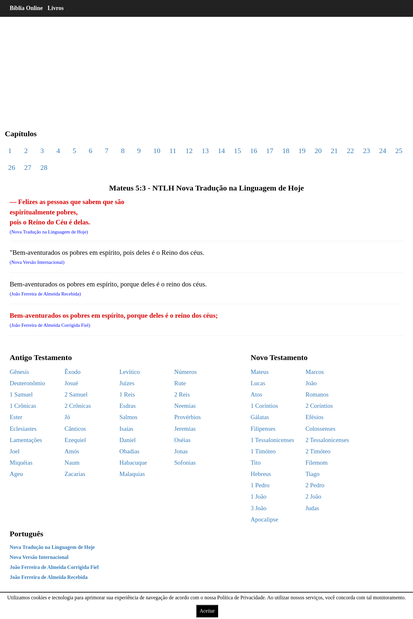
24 (382, 151)
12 (189, 151)
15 (237, 151)
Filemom (317, 462)
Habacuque (133, 462)
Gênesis (19, 371)
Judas (312, 508)
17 (269, 151)
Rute (180, 383)
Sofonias (185, 462)
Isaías (126, 428)
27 (27, 167)
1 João (259, 496)
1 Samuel (21, 394)
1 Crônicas (23, 405)
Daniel (127, 440)
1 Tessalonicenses (272, 440)
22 (350, 151)
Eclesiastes (23, 428)
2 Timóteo (318, 451)
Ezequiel (75, 440)
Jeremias (185, 428)
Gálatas (260, 417)
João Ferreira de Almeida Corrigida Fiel (54, 567)
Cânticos (75, 428)
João (311, 383)
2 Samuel (76, 394)
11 (172, 151)
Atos (256, 394)
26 (11, 167)
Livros (56, 8)
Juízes (126, 383)
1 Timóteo (263, 451)
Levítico (129, 371)
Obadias (129, 451)
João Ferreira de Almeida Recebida (48, 577)
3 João (259, 508)
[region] (206, 67)
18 (285, 151)
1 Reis (127, 394)
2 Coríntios (319, 405)
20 (318, 151)
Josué (71, 383)
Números (185, 371)
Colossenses (321, 428)
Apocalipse (264, 519)
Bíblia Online (26, 8)
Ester (16, 417)
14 (221, 151)
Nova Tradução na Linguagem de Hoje (52, 547)
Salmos (128, 417)
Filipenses (263, 428)
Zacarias (75, 473)
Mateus (260, 371)
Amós (72, 451)
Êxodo (73, 371)
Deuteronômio (27, 383)
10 (156, 151)
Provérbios (187, 417)
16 (253, 151)
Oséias (182, 440)
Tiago (313, 473)
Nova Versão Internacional (39, 557)
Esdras (127, 405)
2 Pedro (315, 485)
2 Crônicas (78, 405)
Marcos (315, 371)
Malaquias (132, 473)
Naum (72, 462)
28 (43, 167)
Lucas (258, 383)
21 (334, 151)
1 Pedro (260, 485)
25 (398, 151)
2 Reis (182, 394)
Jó (67, 417)
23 (366, 151)
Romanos (317, 394)
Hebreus (261, 473)
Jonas (181, 451)
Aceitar (207, 611)
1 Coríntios (264, 405)
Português (26, 534)
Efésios (315, 417)
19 (302, 151)
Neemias (185, 405)
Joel (15, 451)
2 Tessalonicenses (327, 440)
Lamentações (26, 440)
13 (205, 151)
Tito (256, 462)
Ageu (16, 473)
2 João (313, 496)
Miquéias (21, 462)
